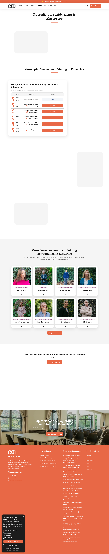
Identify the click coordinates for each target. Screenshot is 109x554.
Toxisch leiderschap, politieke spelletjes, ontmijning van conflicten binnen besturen (72, 497)
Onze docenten (42, 5)
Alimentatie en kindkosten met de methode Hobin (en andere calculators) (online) (71, 483)
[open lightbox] (26, 217)
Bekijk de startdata (62, 227)
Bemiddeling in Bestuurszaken (48, 466)
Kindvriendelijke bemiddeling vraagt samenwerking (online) (72, 508)
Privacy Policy (98, 551)
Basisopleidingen (44, 455)
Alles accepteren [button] (13, 541)
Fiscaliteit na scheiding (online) (71, 493)
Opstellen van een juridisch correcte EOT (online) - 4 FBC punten (72, 489)
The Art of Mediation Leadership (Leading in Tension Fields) (71, 538)
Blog (55, 5)
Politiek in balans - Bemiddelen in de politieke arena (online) (72, 475)
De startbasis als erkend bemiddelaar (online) (72, 503)
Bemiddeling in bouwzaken (70, 541)
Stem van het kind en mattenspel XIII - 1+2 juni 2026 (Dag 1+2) (73, 524)
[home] (12, 6)
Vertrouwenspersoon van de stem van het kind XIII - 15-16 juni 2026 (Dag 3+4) (73, 518)
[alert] (13, 533)
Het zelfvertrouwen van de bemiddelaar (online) (70, 471)
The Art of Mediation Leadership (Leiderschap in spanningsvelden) (71, 466)
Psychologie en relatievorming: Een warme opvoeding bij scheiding (72, 528)
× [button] (23, 516)
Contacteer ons (95, 5)
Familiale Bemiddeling (46, 458)
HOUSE (26, 5)
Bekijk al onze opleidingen (54, 434)
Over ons (33, 5)
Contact (88, 455)
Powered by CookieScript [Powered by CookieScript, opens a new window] (13, 550)
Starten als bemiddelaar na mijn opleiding (71, 512)
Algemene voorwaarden (89, 551)
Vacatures (89, 469)
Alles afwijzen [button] (13, 545)
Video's (50, 5)
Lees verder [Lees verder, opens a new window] (12, 527)
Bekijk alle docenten (54, 333)
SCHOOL (21, 5)
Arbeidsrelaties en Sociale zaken (48, 463)
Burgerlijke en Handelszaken (47, 460)
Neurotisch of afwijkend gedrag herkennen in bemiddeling (71, 533)
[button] (13, 549)
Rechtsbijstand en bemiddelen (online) (73, 479)
